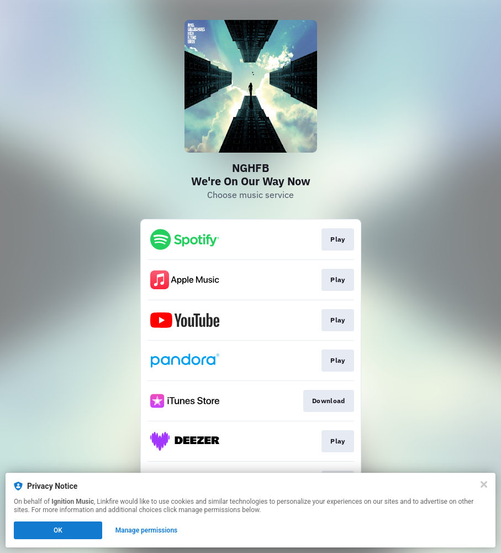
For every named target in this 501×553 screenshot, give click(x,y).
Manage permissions (146, 530)
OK (58, 530)
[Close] (484, 484)
